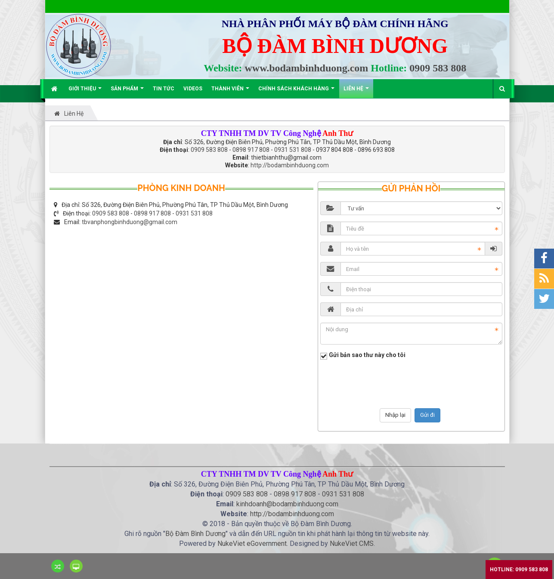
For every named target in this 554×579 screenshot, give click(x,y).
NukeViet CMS (352, 543)
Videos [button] (192, 89)
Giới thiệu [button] (85, 92)
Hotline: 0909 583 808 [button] (519, 570)
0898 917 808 (250, 149)
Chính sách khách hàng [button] (296, 92)
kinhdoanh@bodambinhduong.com (287, 504)
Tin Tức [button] (163, 89)
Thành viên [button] (230, 92)
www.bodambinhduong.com (306, 68)
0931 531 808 (292, 149)
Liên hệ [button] (356, 92)
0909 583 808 (437, 68)
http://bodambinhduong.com (290, 165)
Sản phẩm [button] (127, 92)
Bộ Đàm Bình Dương (195, 534)
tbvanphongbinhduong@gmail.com (129, 222)
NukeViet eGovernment (252, 543)
